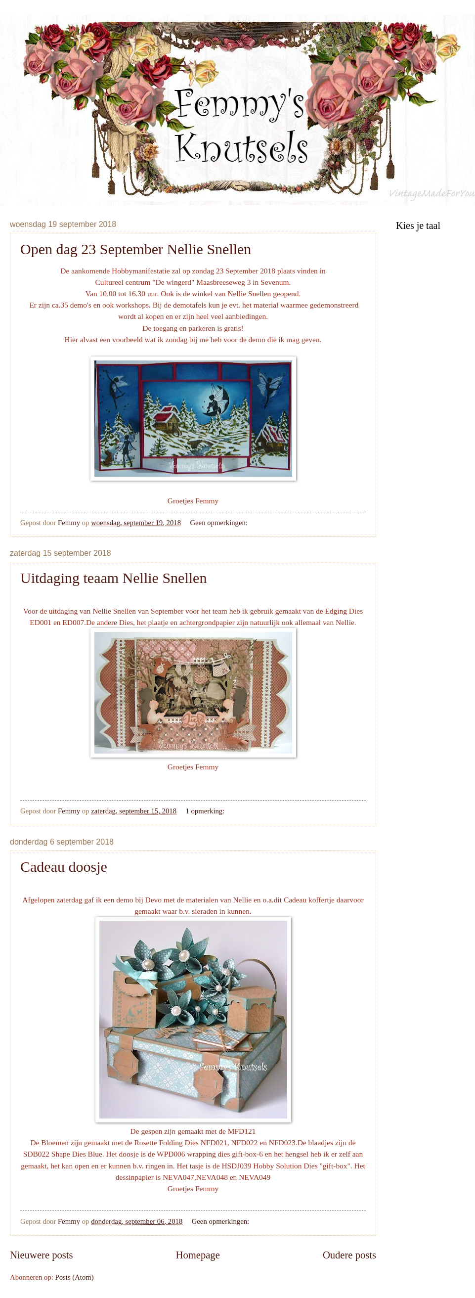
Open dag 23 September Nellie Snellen (135, 249)
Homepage (198, 1255)
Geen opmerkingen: (219, 523)
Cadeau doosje (63, 866)
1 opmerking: (205, 811)
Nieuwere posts (41, 1255)
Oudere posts (349, 1255)
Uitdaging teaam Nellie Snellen (113, 578)
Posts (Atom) (74, 1277)
